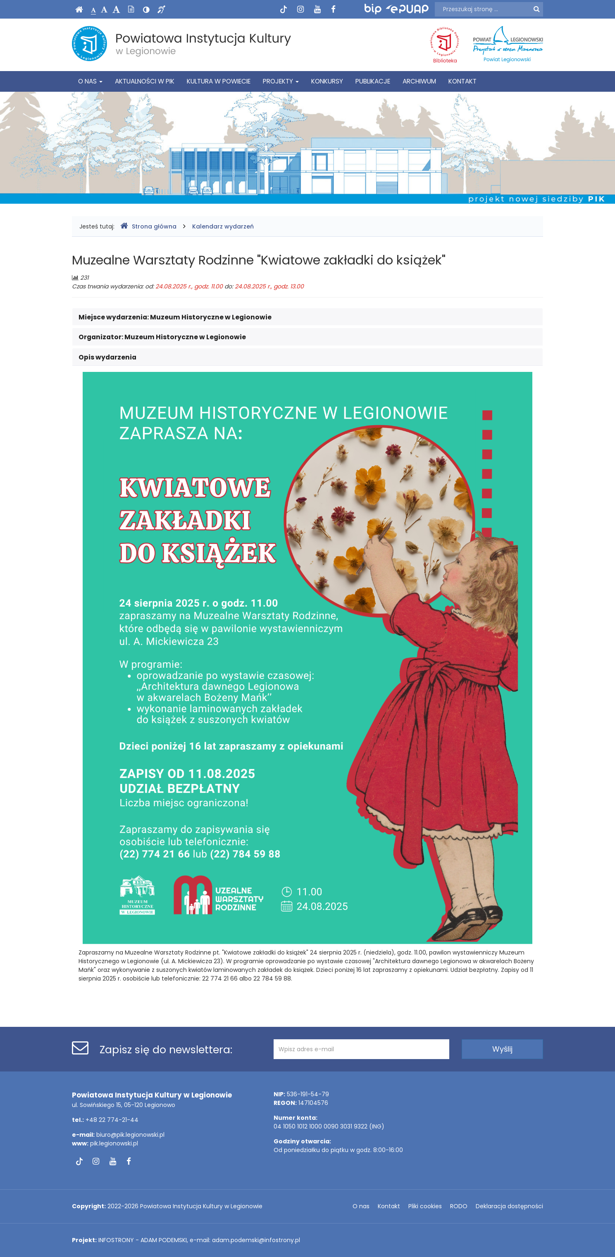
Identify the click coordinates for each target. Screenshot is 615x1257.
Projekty (281, 81)
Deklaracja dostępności (509, 1206)
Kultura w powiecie (218, 81)
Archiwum (419, 81)
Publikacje (372, 81)
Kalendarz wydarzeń (223, 226)
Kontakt (462, 81)
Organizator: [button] (162, 337)
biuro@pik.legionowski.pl (130, 1135)
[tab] (307, 317)
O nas (90, 81)
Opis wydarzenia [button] (107, 357)
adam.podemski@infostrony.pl (256, 1240)
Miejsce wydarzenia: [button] (175, 317)
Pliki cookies (425, 1206)
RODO (458, 1206)
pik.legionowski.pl (114, 1143)
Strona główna (148, 226)
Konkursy (327, 81)
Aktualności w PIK (144, 81)
